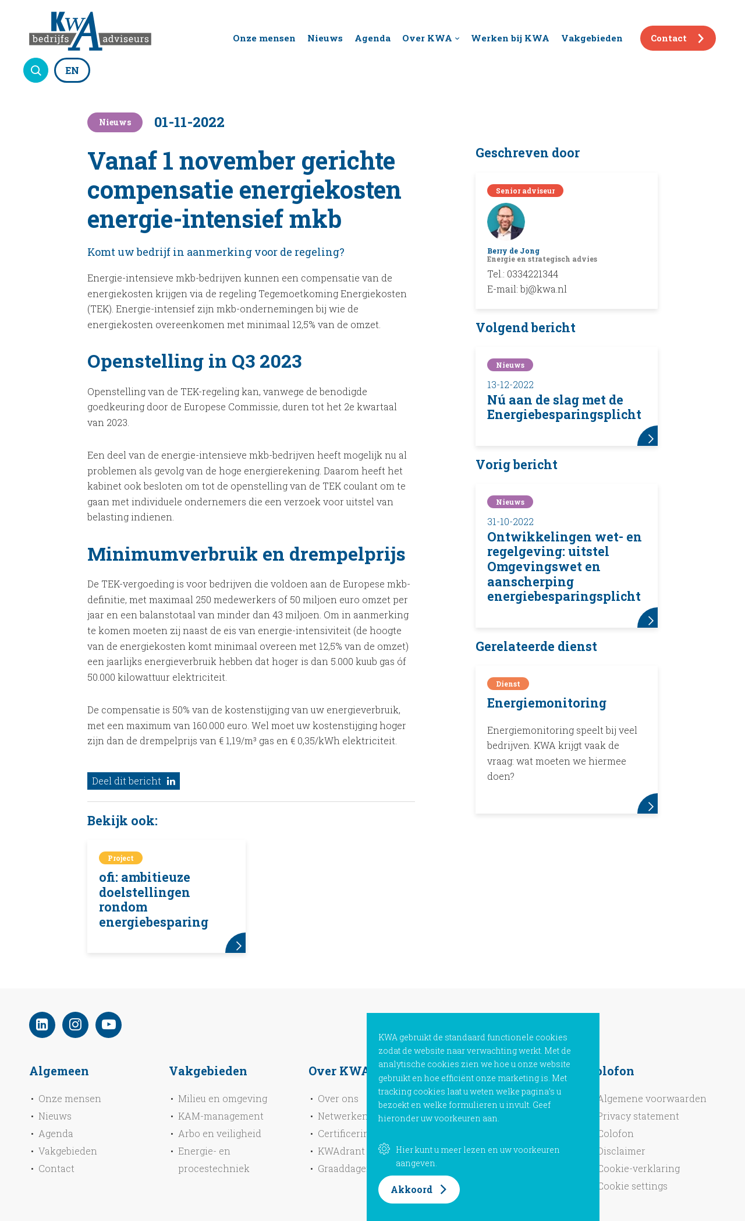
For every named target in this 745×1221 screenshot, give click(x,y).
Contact (669, 38)
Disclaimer (621, 1151)
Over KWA (427, 38)
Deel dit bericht (133, 781)
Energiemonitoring (546, 703)
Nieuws (325, 38)
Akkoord (411, 1189)
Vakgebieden (592, 38)
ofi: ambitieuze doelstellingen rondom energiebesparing (153, 899)
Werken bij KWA (510, 38)
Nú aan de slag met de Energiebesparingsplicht (564, 407)
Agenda (372, 38)
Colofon (615, 1133)
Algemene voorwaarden (652, 1098)
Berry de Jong (513, 250)
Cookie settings (632, 1186)
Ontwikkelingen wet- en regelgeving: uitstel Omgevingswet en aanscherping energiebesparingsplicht (564, 566)
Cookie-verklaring (638, 1168)
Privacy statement (638, 1116)
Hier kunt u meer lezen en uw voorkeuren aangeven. (469, 1156)
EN (72, 70)
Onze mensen (264, 38)
